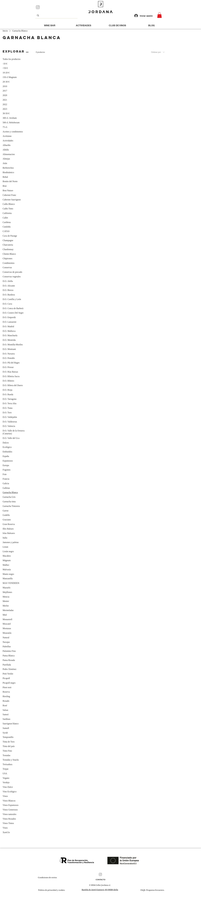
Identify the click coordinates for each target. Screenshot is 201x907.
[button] (159, 15)
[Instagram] (37, 7)
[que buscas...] (56, 15)
